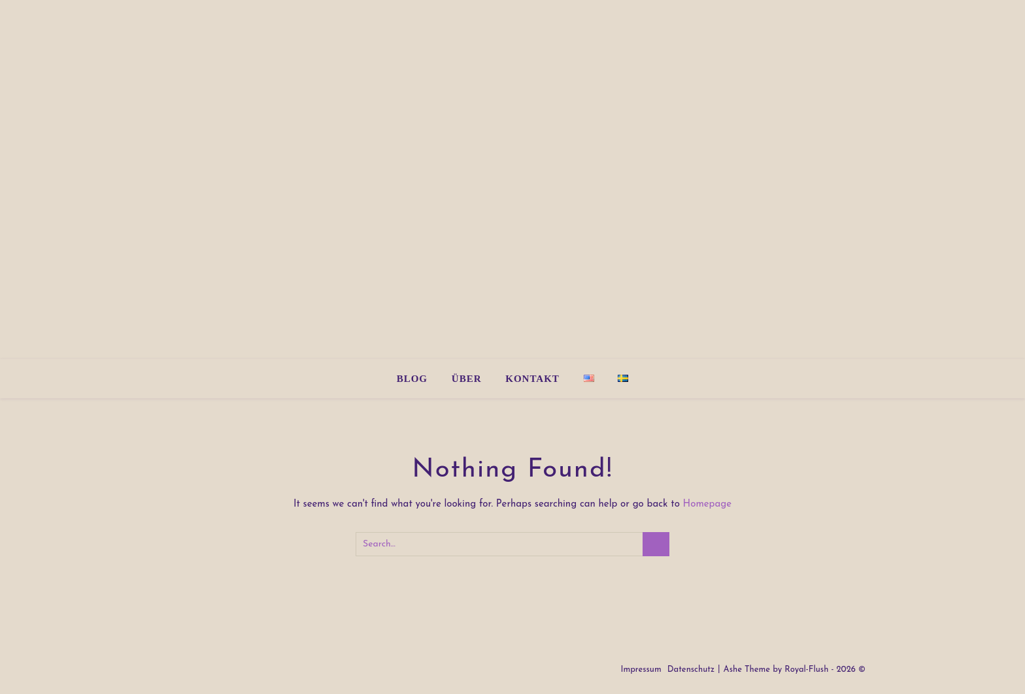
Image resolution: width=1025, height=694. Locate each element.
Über (467, 378)
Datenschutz (690, 669)
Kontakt (532, 378)
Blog (412, 378)
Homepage (707, 504)
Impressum (640, 669)
